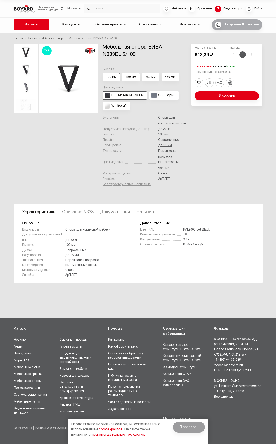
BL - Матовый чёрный (81, 265)
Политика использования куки (127, 366)
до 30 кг (164, 129)
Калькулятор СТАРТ (178, 374)
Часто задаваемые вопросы (129, 402)
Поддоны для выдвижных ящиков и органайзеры (75, 357)
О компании (150, 24)
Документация (115, 212)
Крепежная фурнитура (76, 398)
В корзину (226, 95)
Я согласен (188, 427)
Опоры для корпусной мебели (87, 229)
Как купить (71, 24)
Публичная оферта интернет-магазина (122, 378)
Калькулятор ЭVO (176, 381)
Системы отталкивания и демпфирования (72, 386)
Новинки (20, 339)
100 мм (163, 134)
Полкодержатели (27, 388)
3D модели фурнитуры (180, 367)
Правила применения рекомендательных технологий (124, 391)
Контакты (190, 24)
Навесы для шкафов (75, 375)
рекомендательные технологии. (119, 434)
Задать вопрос (119, 409)
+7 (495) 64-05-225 (227, 360)
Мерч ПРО (21, 360)
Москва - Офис (227, 381)
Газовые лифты (71, 346)
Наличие (145, 212)
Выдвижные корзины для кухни (29, 410)
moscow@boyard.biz (229, 365)
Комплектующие (72, 411)
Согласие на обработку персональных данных (125, 355)
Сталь (162, 173)
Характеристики (39, 212)
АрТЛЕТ (164, 179)
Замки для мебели (73, 369)
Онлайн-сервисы (110, 24)
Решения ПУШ (70, 404)
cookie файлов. (111, 429)
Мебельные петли (27, 401)
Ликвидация (23, 353)
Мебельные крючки (28, 374)
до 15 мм (165, 145)
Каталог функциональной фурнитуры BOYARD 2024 (182, 358)
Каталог (31, 24)
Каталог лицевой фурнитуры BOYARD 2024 (182, 347)
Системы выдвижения (30, 394)
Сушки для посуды (73, 339)
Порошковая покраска (82, 260)
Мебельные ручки (27, 367)
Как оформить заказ (123, 346)
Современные (168, 140)
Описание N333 (78, 212)
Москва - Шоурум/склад (235, 339)
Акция (18, 346)
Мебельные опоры (27, 381)
